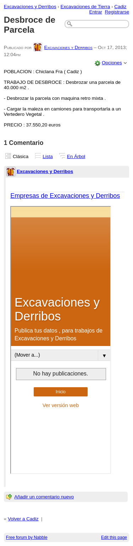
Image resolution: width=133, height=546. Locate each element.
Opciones (112, 62)
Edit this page (114, 537)
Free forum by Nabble (27, 537)
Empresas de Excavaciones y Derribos (65, 195)
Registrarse (117, 12)
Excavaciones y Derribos (30, 6)
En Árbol (76, 156)
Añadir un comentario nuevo (44, 496)
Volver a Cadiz (23, 518)
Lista (47, 156)
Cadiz (120, 6)
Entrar (95, 12)
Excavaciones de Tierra (85, 6)
